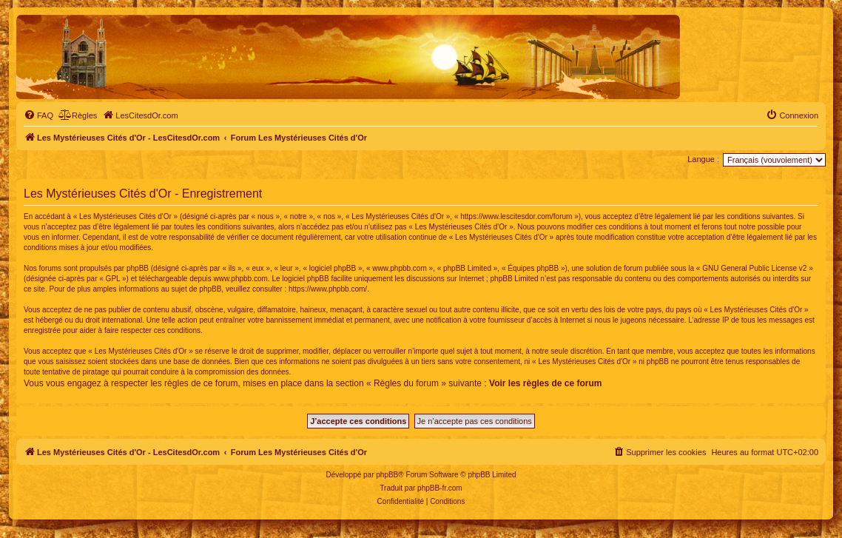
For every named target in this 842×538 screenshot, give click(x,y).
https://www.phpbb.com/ (328, 289)
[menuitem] (38, 115)
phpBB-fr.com (439, 488)
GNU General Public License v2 (754, 268)
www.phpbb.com (240, 279)
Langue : (703, 159)
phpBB (387, 475)
